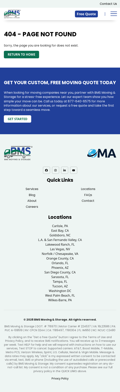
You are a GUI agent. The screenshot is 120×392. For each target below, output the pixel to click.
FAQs (88, 195)
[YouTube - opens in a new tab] (73, 170)
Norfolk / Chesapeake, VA (60, 254)
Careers (32, 206)
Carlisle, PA (60, 226)
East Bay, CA (60, 230)
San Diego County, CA (60, 272)
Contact (88, 201)
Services (32, 189)
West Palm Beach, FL (60, 295)
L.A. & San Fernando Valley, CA (60, 240)
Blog (32, 195)
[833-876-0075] (105, 14)
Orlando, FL (60, 263)
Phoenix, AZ (60, 268)
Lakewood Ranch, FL (60, 244)
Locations (88, 189)
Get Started (17, 119)
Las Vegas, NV (60, 249)
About (32, 201)
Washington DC (60, 291)
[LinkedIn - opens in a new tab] (64, 170)
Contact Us (108, 4)
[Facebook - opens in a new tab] (46, 170)
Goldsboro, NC (60, 235)
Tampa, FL (60, 281)
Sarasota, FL (60, 277)
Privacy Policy (59, 378)
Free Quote (86, 14)
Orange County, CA (60, 258)
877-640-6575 (79, 101)
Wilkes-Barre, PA (60, 300)
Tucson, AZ (60, 286)
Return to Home (21, 54)
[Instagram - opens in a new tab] (55, 170)
